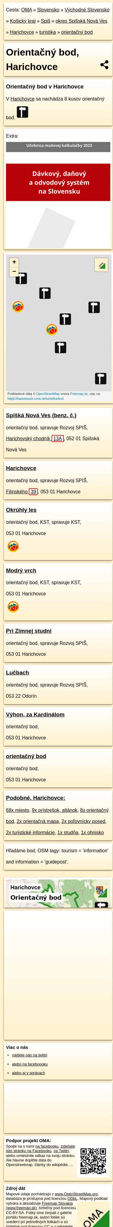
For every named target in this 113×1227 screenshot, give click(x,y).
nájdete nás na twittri (29, 1055)
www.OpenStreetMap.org (76, 1194)
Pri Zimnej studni (29, 631)
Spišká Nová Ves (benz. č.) (41, 415)
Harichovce (22, 32)
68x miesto (17, 810)
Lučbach (17, 672)
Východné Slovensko (87, 9)
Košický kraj (22, 21)
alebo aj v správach (28, 1073)
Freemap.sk (79, 394)
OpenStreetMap (48, 394)
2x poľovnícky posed (83, 821)
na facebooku (46, 1146)
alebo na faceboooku (30, 1064)
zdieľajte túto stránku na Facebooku (40, 1148)
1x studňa (68, 832)
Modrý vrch (21, 570)
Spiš (45, 21)
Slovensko (48, 9)
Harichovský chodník (35, 438)
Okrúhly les (21, 510)
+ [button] (14, 262)
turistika (47, 32)
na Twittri (61, 1151)
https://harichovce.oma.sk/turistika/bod (35, 398)
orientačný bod (77, 32)
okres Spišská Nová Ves (81, 21)
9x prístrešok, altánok (54, 810)
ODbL (72, 1198)
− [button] (14, 272)
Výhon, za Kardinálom (35, 714)
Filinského (22, 491)
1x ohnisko (92, 832)
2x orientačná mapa (38, 821)
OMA (26, 9)
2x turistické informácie (30, 832)
